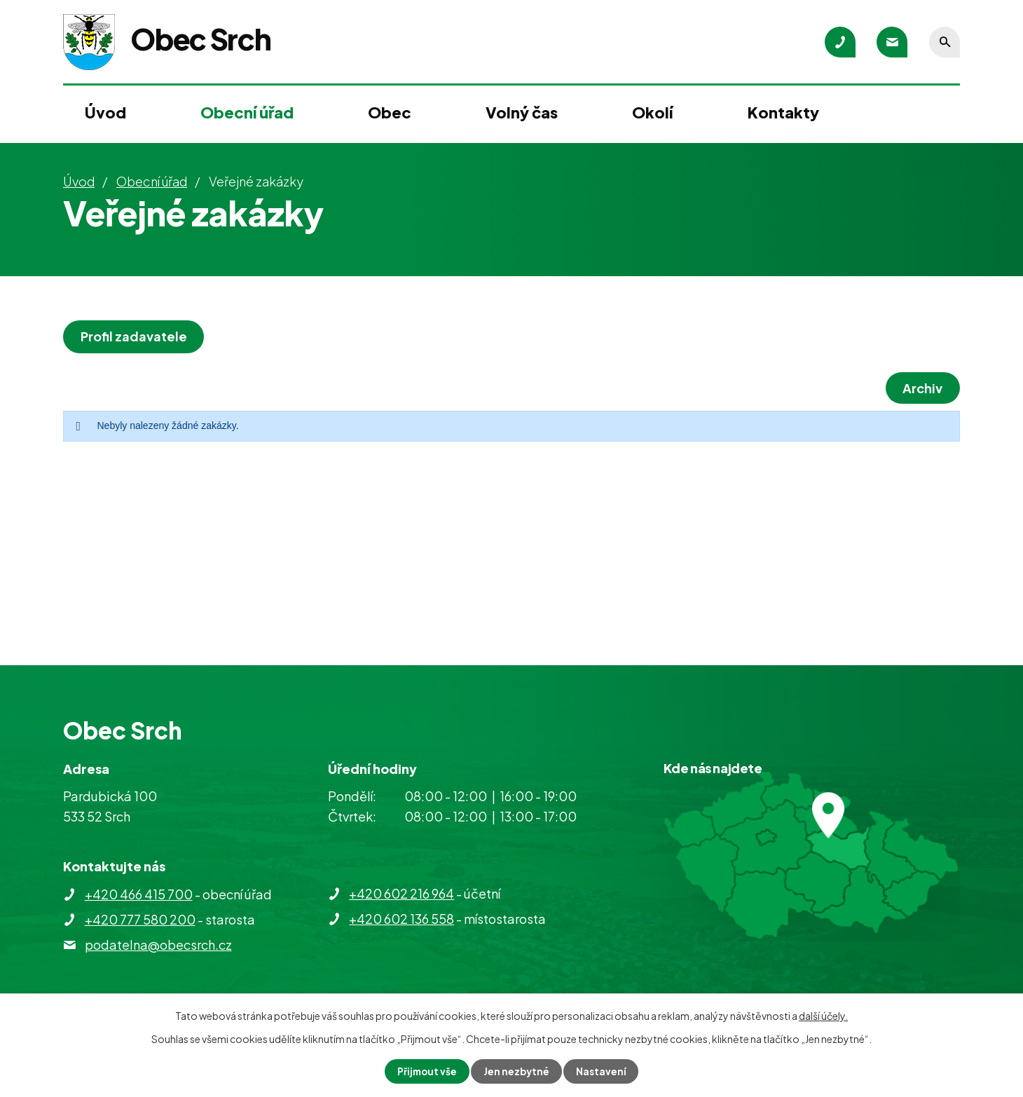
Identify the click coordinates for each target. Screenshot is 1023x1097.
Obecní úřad (247, 112)
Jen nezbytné (517, 1071)
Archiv (921, 388)
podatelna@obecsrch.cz (158, 944)
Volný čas (522, 112)
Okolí (652, 112)
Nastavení (603, 1071)
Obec (389, 112)
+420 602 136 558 (401, 919)
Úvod (105, 112)
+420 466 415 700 (139, 894)
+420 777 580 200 (140, 919)
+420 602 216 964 (401, 893)
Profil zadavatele (135, 336)
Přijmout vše (426, 1071)
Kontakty (783, 112)
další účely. (823, 1015)
